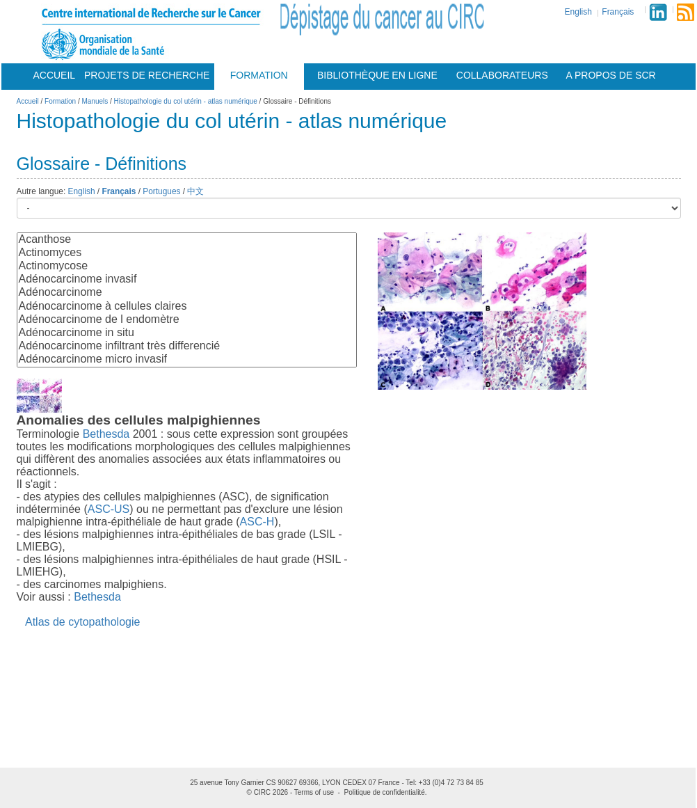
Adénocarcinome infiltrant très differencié (186, 346)
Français (618, 12)
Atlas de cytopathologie (82, 622)
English (578, 12)
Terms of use (314, 792)
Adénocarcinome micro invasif (186, 359)
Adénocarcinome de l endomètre (186, 319)
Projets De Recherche (146, 75)
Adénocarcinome (186, 292)
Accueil (54, 75)
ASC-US (108, 509)
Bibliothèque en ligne (377, 75)
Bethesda (106, 434)
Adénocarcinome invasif (186, 279)
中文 (195, 191)
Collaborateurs (502, 75)
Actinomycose (186, 266)
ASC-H (257, 522)
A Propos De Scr (611, 75)
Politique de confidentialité (384, 792)
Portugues (161, 191)
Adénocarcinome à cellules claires (186, 306)
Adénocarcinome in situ (186, 333)
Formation (259, 75)
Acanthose (186, 239)
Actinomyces (186, 253)
